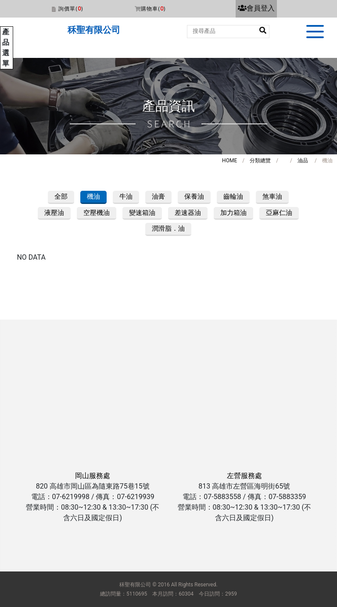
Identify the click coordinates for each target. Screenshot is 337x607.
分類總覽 (260, 160)
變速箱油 (142, 213)
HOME (229, 160)
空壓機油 (96, 213)
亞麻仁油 (279, 213)
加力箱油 (233, 213)
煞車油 (272, 196)
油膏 (158, 196)
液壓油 (54, 213)
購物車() (153, 8)
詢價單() (70, 8)
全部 (61, 196)
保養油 (194, 196)
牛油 (126, 196)
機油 (93, 196)
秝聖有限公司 (94, 30)
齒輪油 (233, 196)
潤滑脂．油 (168, 228)
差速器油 (188, 213)
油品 (303, 160)
